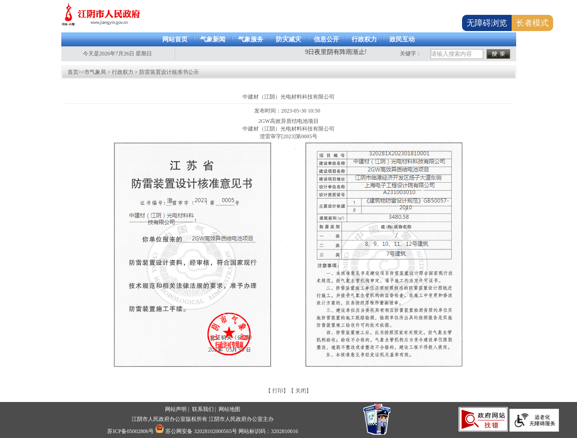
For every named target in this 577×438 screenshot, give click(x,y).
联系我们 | (204, 409)
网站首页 (175, 39)
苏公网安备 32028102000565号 (196, 431)
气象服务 (250, 39)
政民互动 (402, 39)
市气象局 (95, 72)
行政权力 (364, 39)
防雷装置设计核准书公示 (169, 72)
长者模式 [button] (532, 22)
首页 (73, 72)
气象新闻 (212, 39)
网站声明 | (177, 409)
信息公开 (326, 39)
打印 (277, 391)
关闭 (300, 391)
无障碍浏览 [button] (487, 22)
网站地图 (229, 409)
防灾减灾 (288, 39)
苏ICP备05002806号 (130, 431)
